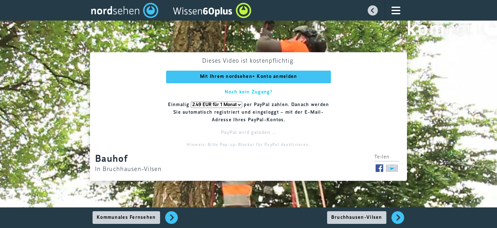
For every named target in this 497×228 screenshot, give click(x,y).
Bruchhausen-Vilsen (356, 217)
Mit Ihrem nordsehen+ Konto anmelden (248, 76)
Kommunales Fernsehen (126, 217)
